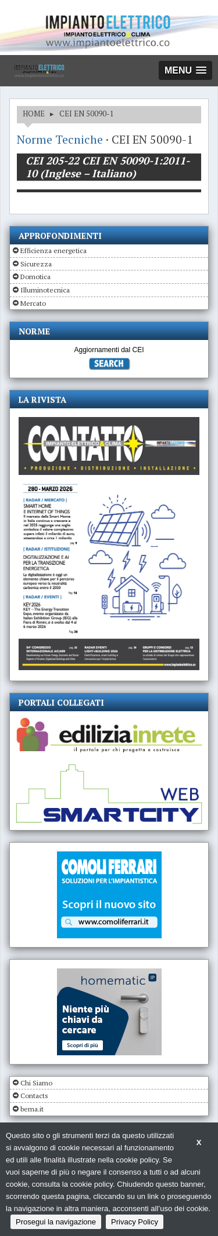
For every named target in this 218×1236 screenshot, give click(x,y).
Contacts (34, 1095)
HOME (34, 113)
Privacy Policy (134, 1221)
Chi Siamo (36, 1082)
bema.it (32, 1109)
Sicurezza (36, 263)
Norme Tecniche (60, 139)
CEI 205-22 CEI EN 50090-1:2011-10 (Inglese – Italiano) (108, 166)
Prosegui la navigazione (56, 1221)
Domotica (35, 276)
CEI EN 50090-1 (86, 113)
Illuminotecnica (45, 290)
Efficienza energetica (53, 250)
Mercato (33, 303)
